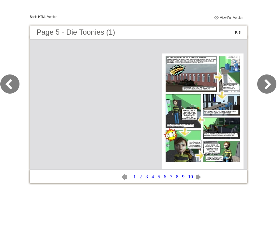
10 (190, 176)
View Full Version (231, 17)
